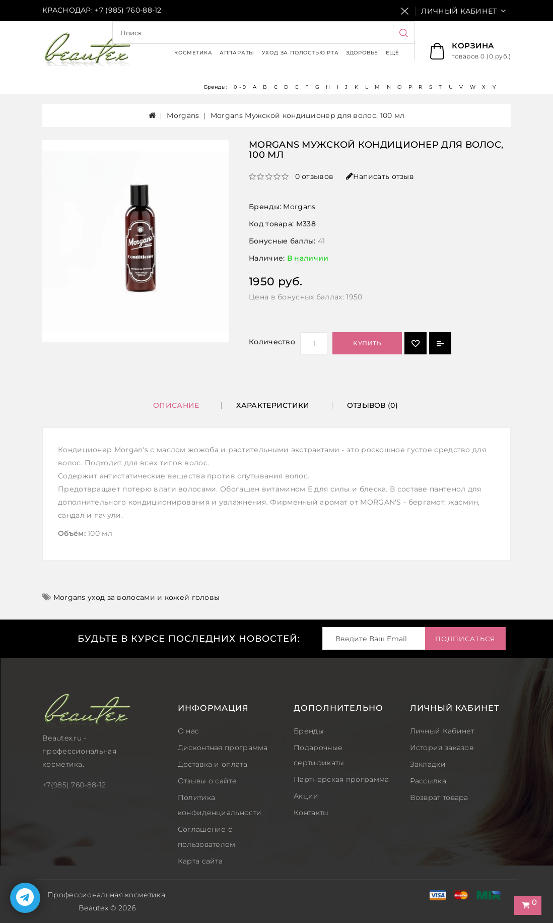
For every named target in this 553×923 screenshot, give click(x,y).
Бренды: (216, 87)
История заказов (442, 747)
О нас (188, 730)
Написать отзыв (380, 176)
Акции (306, 796)
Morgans (183, 115)
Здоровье (362, 52)
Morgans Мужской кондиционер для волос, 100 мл (308, 115)
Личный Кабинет (442, 730)
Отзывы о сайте (207, 780)
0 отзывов (314, 176)
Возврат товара (439, 797)
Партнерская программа (341, 779)
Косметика (193, 52)
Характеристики (272, 405)
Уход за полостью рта (300, 52)
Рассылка (428, 780)
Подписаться (465, 639)
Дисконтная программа (223, 747)
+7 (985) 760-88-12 (128, 10)
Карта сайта (200, 861)
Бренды (309, 730)
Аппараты (237, 52)
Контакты (311, 812)
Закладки (428, 764)
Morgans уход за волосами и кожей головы (136, 597)
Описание (176, 405)
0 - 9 (240, 87)
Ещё (392, 52)
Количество (272, 341)
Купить (367, 343)
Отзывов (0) (372, 405)
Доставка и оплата (212, 764)
